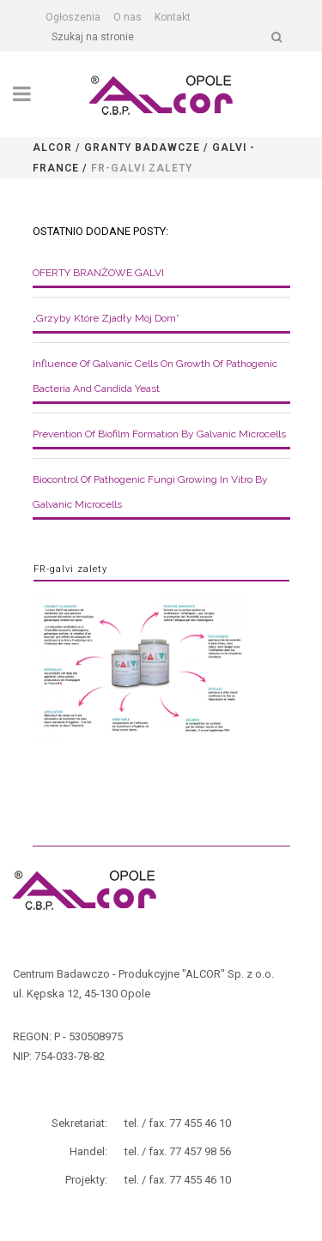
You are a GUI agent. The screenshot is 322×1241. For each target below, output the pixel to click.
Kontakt (173, 17)
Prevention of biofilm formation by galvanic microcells (159, 434)
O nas (127, 17)
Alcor (52, 148)
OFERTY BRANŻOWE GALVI (98, 273)
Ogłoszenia (73, 17)
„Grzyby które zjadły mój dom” (106, 318)
